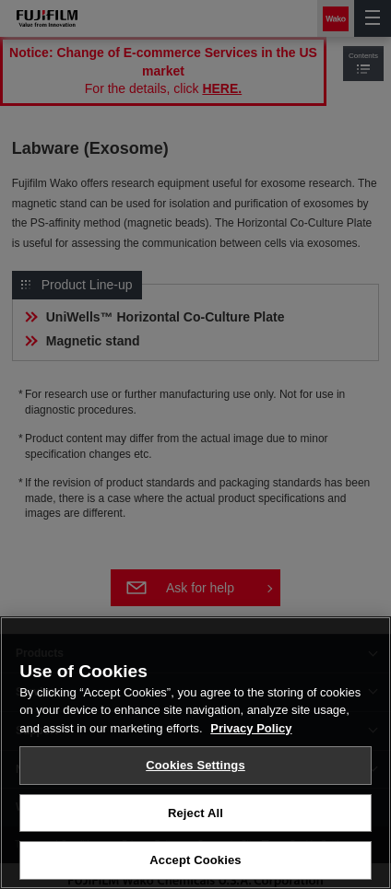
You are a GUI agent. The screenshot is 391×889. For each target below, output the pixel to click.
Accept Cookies (195, 863)
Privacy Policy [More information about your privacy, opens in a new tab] (250, 731)
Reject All (195, 816)
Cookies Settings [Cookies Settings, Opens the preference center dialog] (195, 768)
